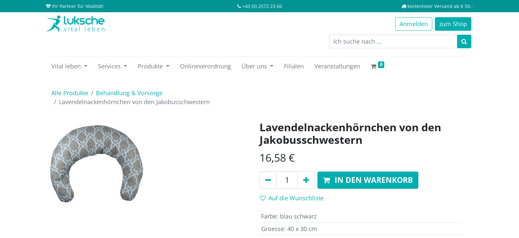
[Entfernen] (268, 180)
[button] (367, 180)
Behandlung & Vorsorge (129, 93)
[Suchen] (464, 41)
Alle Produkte (69, 93)
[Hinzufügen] (306, 180)
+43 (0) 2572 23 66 (262, 6)
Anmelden (414, 24)
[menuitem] (205, 66)
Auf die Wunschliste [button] (292, 198)
